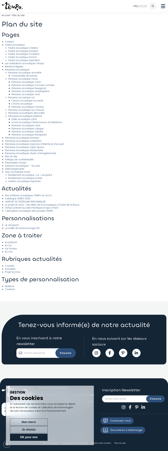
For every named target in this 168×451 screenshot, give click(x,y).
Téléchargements (14, 169)
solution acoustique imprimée (24, 181)
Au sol (8, 245)
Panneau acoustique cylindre (27, 131)
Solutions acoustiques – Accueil (22, 165)
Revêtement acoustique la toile (25, 178)
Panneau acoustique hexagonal (28, 88)
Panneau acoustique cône (25, 125)
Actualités (10, 269)
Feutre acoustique (15, 44)
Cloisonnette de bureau (24, 75)
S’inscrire (65, 353)
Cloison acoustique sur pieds (27, 100)
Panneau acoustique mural (23, 78)
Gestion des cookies (101, 443)
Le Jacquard (12, 225)
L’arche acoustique (21, 103)
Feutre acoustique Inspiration (24, 60)
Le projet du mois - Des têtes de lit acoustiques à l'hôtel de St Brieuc (42, 204)
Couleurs (10, 289)
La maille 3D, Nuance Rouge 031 (22, 228)
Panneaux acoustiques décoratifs (26, 113)
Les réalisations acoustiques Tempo (24, 63)
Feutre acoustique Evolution (23, 51)
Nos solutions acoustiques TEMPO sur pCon (28, 195)
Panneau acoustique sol (21, 97)
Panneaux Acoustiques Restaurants (24, 150)
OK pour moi (71, 437)
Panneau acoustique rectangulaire (30, 91)
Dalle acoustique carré (24, 119)
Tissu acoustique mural (17, 171)
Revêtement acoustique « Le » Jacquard (30, 175)
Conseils (9, 265)
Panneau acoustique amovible (25, 72)
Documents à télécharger (123, 430)
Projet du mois (12, 272)
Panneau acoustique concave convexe (32, 85)
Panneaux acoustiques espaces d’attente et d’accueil (34, 144)
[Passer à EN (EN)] (140, 6)
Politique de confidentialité (19, 159)
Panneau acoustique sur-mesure (26, 110)
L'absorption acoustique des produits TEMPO (29, 210)
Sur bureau (11, 248)
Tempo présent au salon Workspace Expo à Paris (31, 207)
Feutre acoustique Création (23, 48)
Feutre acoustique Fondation (24, 54)
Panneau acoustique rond (25, 94)
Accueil (6, 15)
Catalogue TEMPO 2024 (17, 198)
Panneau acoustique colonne (27, 106)
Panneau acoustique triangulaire (29, 134)
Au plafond (11, 242)
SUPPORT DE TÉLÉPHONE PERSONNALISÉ (25, 201)
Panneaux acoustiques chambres (23, 141)
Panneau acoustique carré (26, 82)
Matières (9, 286)
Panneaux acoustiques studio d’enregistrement (30, 153)
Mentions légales (14, 66)
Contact (9, 41)
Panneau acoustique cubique (27, 128)
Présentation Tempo (16, 162)
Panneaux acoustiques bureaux (22, 137)
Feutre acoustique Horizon (22, 57)
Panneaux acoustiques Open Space (24, 147)
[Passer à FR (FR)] (135, 6)
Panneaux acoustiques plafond (25, 116)
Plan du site (11, 156)
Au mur (9, 251)
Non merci (21, 437)
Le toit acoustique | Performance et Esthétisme (36, 122)
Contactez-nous (117, 420)
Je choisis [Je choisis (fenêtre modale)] (46, 437)
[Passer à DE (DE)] (145, 6)
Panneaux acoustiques (17, 69)
